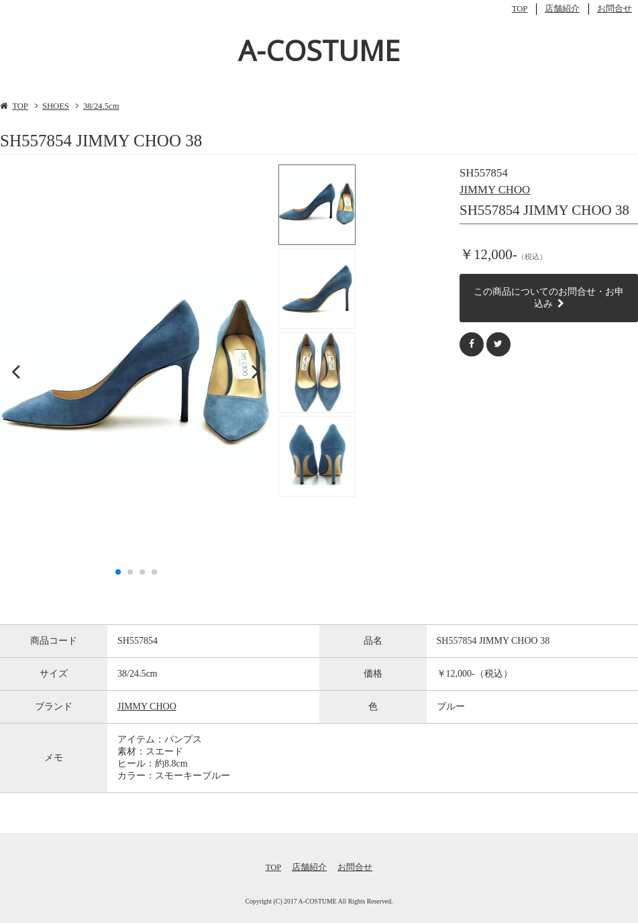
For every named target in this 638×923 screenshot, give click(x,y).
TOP (520, 8)
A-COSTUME (319, 50)
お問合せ (614, 8)
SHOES (55, 106)
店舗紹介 (562, 8)
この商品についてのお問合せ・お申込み (549, 297)
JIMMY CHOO (495, 189)
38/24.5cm (101, 106)
